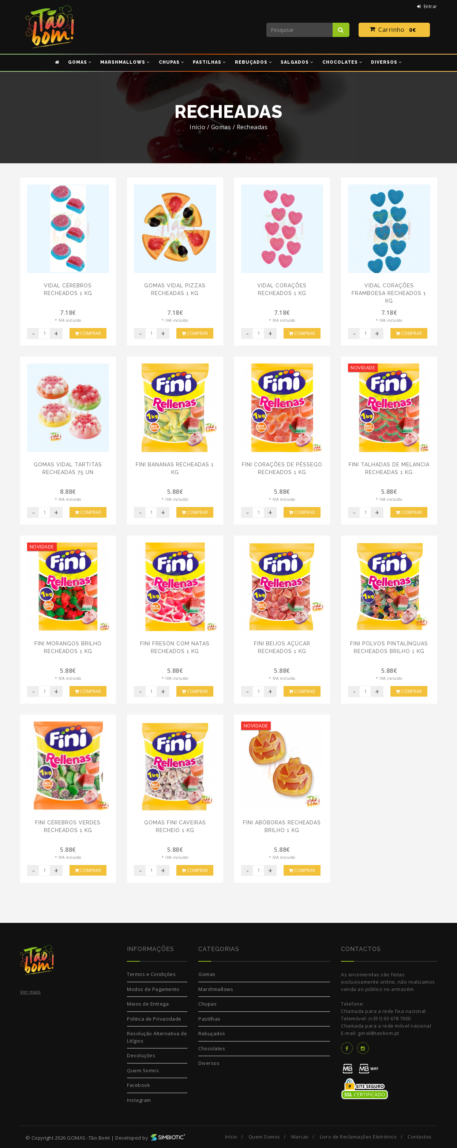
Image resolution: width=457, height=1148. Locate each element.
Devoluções (141, 1055)
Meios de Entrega (148, 1003)
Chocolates (211, 1048)
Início (197, 127)
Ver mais (30, 991)
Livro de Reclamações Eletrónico (358, 1136)
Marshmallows (215, 989)
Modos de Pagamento (153, 989)
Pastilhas (209, 1018)
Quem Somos (143, 1070)
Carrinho (394, 30)
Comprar (88, 333)
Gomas (207, 974)
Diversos (209, 1063)
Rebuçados (211, 1033)
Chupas (207, 1003)
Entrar (427, 6)
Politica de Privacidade (154, 1018)
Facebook (138, 1085)
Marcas (300, 1136)
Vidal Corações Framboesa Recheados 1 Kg (389, 293)
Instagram (139, 1100)
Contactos (420, 1136)
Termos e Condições (151, 974)
